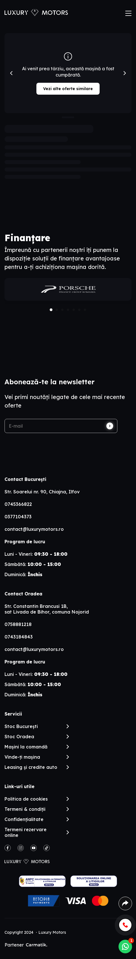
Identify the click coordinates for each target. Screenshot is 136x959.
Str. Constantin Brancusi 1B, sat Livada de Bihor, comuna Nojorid (47, 609)
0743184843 (19, 637)
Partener (26, 945)
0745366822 (18, 504)
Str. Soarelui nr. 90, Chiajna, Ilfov (42, 492)
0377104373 (18, 516)
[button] (51, 309)
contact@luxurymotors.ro (34, 529)
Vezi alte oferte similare (68, 88)
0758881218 (18, 624)
